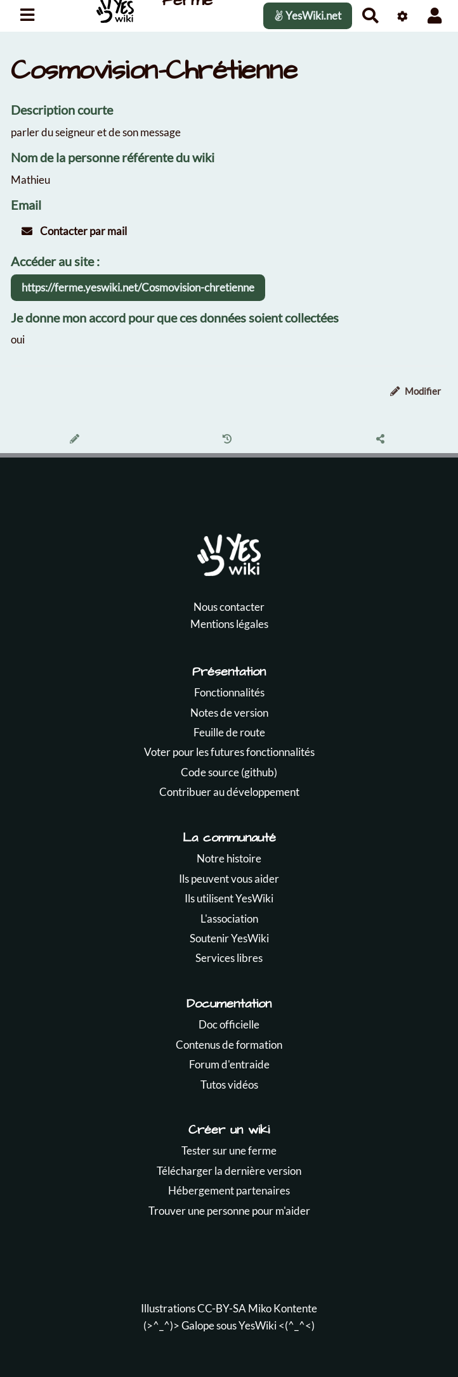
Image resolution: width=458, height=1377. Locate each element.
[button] (434, 15)
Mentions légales (229, 624)
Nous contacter (229, 606)
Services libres (229, 957)
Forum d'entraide (229, 1064)
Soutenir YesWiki (229, 938)
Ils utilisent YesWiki (229, 898)
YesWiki (258, 1325)
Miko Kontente (282, 1308)
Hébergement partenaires (229, 1190)
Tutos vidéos (229, 1084)
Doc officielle (229, 1024)
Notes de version (229, 712)
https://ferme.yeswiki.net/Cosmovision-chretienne (138, 287)
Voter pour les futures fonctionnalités (229, 752)
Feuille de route (229, 732)
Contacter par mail (74, 231)
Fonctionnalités (229, 692)
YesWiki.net (307, 15)
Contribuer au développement (229, 791)
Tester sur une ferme (229, 1150)
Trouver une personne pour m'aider (229, 1210)
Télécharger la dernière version (229, 1170)
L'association (229, 918)
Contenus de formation (229, 1044)
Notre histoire (229, 858)
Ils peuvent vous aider (229, 878)
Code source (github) (229, 772)
